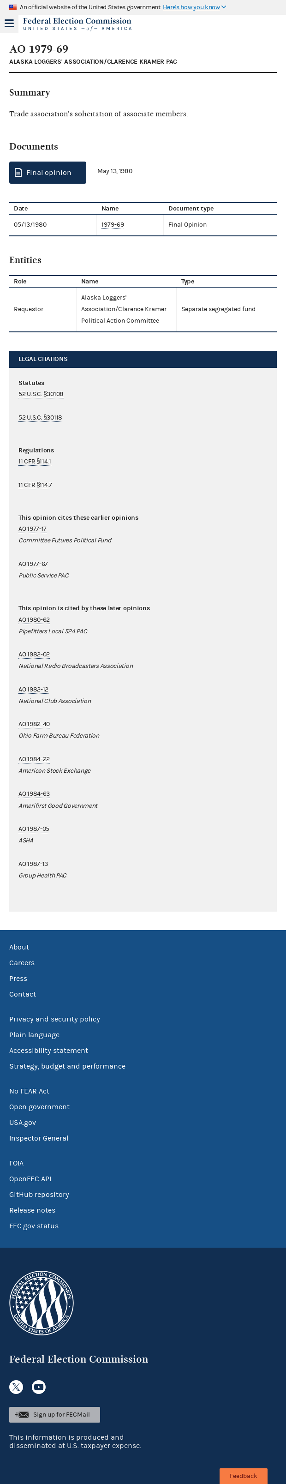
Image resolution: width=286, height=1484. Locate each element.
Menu (9, 23)
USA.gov (22, 1122)
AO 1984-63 (34, 794)
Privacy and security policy (54, 1019)
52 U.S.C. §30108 (41, 394)
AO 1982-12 (33, 689)
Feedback (243, 1476)
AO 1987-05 (33, 829)
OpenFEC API (30, 1179)
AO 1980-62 (34, 620)
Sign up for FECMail (61, 1414)
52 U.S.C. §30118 (40, 417)
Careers (22, 963)
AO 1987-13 (33, 864)
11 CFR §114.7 (35, 485)
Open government (39, 1107)
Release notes (32, 1210)
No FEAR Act (29, 1091)
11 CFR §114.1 (34, 461)
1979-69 (112, 224)
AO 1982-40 (34, 724)
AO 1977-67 (33, 564)
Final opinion (49, 172)
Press (18, 978)
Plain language (34, 1035)
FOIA (16, 1163)
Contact (22, 994)
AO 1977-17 (32, 529)
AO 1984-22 (34, 759)
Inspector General (38, 1138)
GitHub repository (39, 1194)
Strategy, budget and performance (67, 1066)
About (19, 947)
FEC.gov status (34, 1226)
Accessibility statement (48, 1050)
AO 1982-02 (34, 654)
